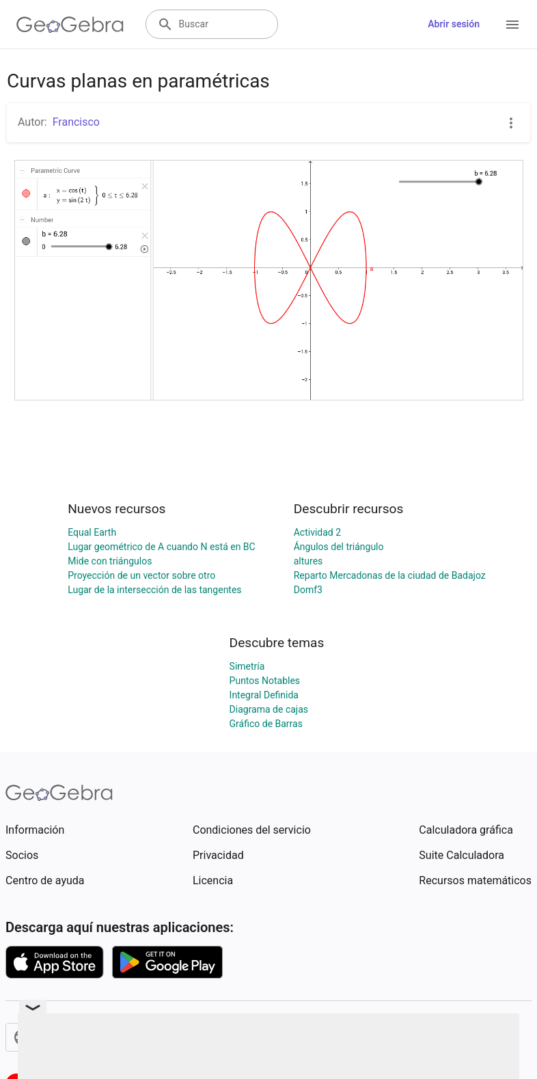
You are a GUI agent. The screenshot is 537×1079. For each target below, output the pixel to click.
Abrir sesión (454, 23)
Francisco (76, 121)
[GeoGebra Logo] (70, 24)
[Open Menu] (512, 24)
